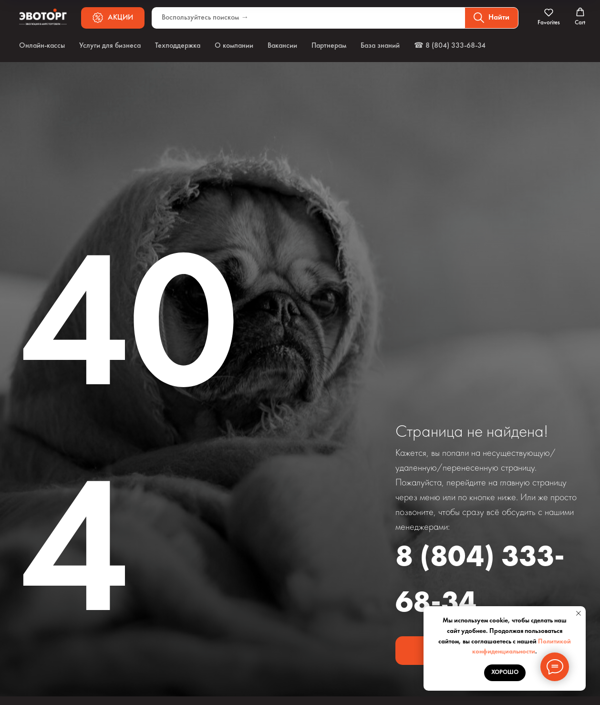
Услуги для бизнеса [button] (110, 46)
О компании (234, 46)
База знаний (380, 46)
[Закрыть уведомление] (578, 613)
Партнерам (328, 46)
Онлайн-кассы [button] (42, 46)
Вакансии (282, 46)
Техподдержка (177, 46)
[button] (549, 17)
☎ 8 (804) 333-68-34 (450, 46)
